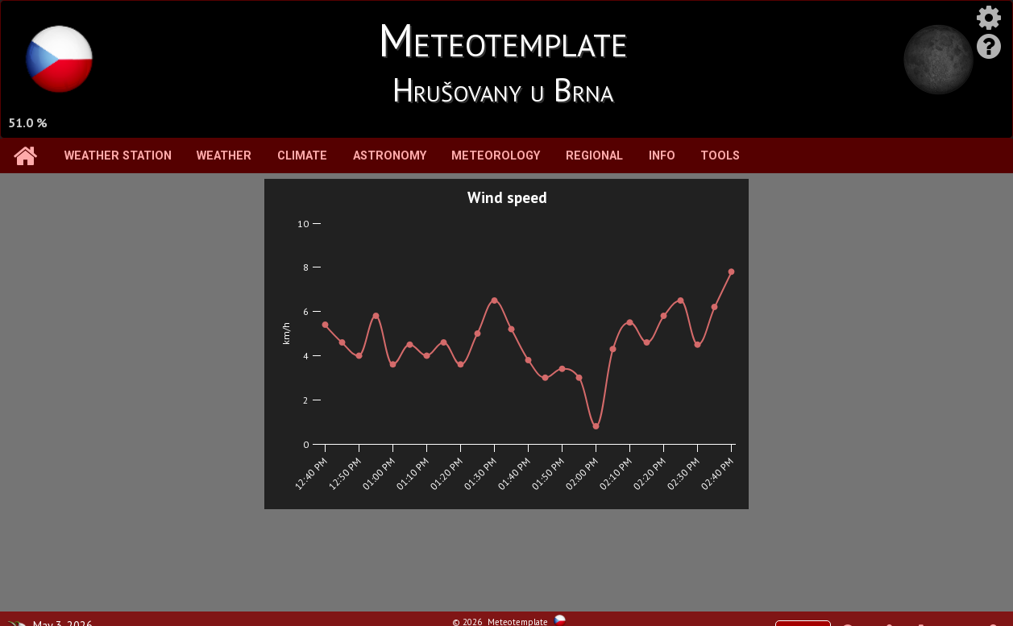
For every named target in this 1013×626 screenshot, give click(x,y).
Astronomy (389, 156)
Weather (224, 156)
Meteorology (495, 156)
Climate (302, 156)
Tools (720, 156)
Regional (594, 156)
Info (662, 156)
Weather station (118, 156)
